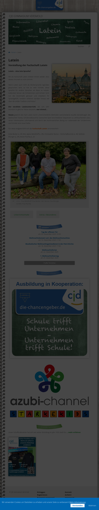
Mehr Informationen (77, 502)
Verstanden (77, 505)
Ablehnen (92, 505)
